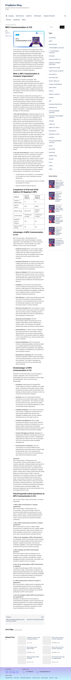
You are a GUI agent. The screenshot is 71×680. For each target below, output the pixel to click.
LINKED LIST (52, 124)
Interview (9, 19)
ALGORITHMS (52, 37)
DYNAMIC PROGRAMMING (55, 84)
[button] (65, 16)
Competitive (17, 19)
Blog (56, 677)
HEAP (50, 101)
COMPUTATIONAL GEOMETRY (56, 71)
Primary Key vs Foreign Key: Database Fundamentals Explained (58, 231)
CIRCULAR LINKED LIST (55, 59)
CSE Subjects (38, 16)
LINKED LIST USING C (54, 127)
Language (11, 16)
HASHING (51, 97)
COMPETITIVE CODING (54, 67)
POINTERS (51, 137)
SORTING (51, 159)
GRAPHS (51, 91)
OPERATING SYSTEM (54, 134)
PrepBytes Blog (13, 5)
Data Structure (20, 16)
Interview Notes (8, 677)
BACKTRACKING (53, 44)
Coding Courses (36, 677)
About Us (52, 677)
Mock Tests (16, 677)
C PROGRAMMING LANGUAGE (56, 47)
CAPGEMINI (52, 56)
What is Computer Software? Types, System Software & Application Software (59, 185)
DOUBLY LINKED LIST (54, 81)
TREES (50, 169)
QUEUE (50, 145)
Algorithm (29, 16)
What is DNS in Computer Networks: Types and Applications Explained (59, 220)
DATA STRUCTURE (53, 77)
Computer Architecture (10, 24)
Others (24, 19)
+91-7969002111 (30, 671)
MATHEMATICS (52, 130)
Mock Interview (44, 677)
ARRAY (50, 41)
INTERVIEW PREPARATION (55, 104)
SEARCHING (52, 152)
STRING (51, 165)
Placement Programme (25, 677)
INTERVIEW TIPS (53, 107)
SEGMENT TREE (53, 155)
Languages (51, 120)
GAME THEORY (52, 87)
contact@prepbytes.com (44, 671)
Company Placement (49, 15)
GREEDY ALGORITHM (54, 94)
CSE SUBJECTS (53, 74)
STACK (50, 162)
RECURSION (52, 149)
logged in (12, 629)
